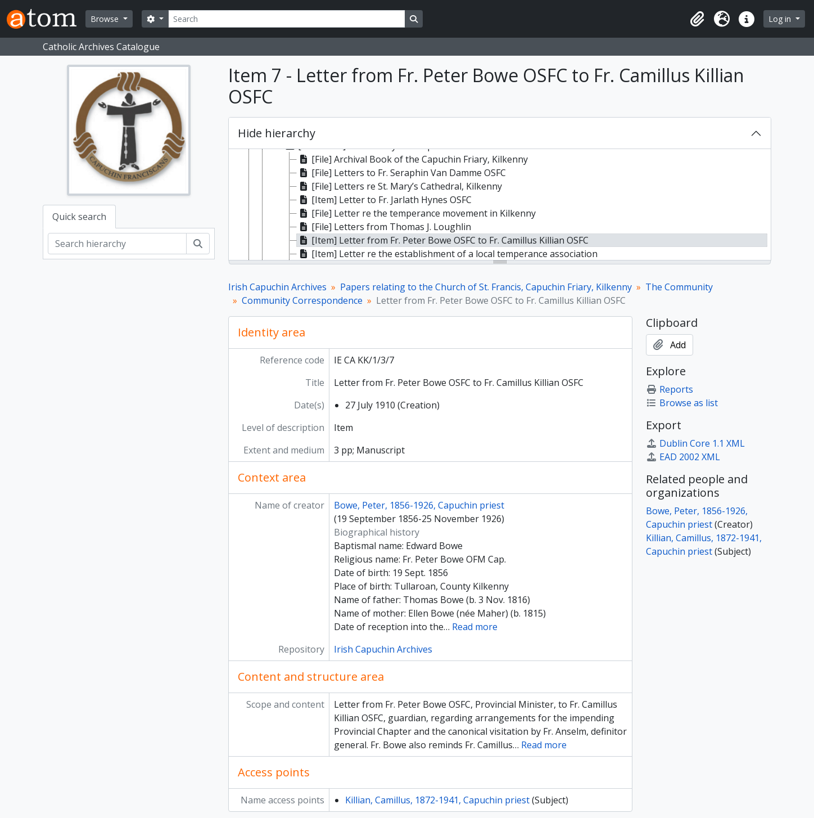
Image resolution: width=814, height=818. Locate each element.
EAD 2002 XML (683, 457)
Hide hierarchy (276, 133)
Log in (780, 19)
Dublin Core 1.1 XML (695, 443)
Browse (106, 19)
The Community (679, 287)
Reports (669, 389)
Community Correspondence (302, 300)
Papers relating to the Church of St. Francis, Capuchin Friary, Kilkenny (486, 287)
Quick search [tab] (79, 216)
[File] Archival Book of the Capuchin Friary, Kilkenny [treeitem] (412, 159)
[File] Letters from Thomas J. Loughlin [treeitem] (384, 226)
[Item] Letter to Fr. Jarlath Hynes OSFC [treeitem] (384, 199)
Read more (475, 627)
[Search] (286, 19)
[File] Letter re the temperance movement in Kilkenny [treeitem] (416, 213)
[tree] (500, 205)
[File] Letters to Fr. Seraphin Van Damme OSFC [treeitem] (401, 172)
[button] (697, 19)
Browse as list (682, 403)
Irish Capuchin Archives (277, 287)
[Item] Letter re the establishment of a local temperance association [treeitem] (447, 253)
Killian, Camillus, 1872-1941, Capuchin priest (437, 800)
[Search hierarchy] (117, 243)
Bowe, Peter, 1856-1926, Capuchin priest (419, 505)
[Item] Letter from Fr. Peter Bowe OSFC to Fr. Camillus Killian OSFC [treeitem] (443, 240)
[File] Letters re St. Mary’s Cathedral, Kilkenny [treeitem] (399, 186)
